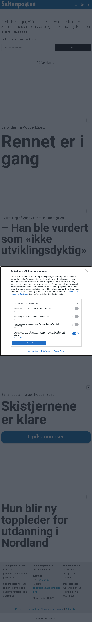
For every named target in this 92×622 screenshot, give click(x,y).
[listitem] (46, 303)
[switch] (75, 308)
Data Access (45, 351)
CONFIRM (29, 343)
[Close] (87, 271)
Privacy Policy (59, 351)
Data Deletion (33, 351)
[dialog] (46, 311)
